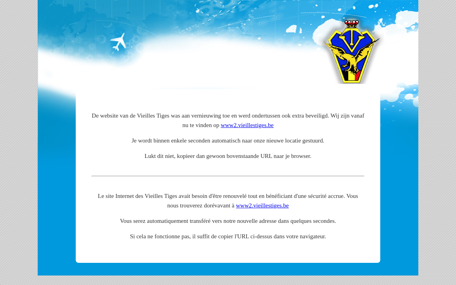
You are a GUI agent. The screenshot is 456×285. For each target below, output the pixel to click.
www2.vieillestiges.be (247, 125)
